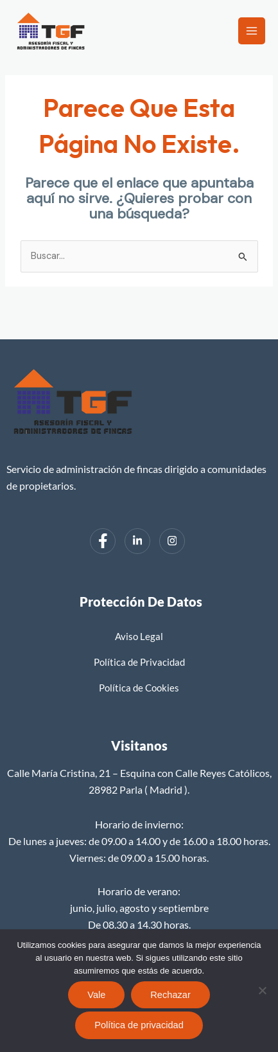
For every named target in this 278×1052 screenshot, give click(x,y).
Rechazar (170, 995)
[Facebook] (103, 541)
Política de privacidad (139, 1025)
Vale (96, 995)
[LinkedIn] (137, 541)
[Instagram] (172, 541)
